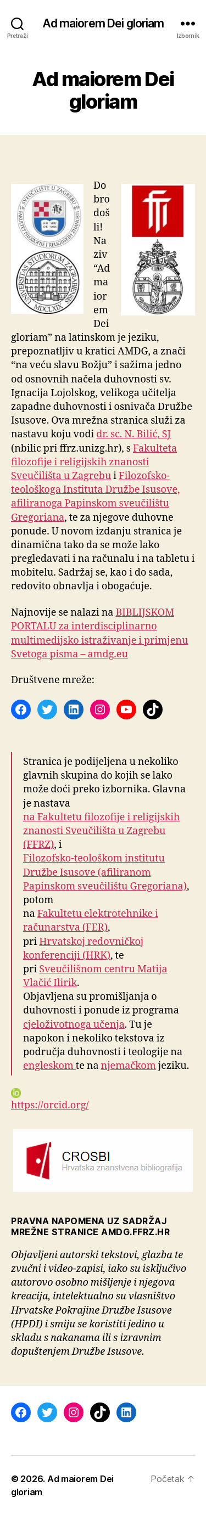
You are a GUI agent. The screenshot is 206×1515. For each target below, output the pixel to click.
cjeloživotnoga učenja (74, 1024)
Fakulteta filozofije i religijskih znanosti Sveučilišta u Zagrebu (94, 462)
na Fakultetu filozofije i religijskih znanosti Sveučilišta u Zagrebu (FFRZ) (101, 831)
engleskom (49, 1066)
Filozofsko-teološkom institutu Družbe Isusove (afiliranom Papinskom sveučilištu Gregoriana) (105, 872)
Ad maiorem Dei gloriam (103, 23)
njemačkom (128, 1066)
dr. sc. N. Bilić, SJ (133, 434)
